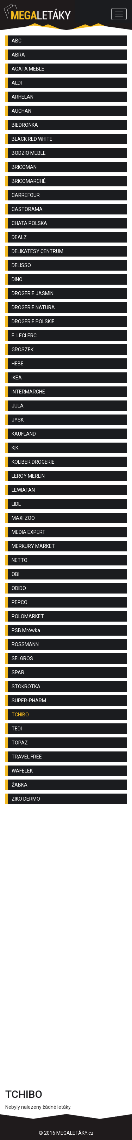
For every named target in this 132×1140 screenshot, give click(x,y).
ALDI (17, 83)
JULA (18, 406)
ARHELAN (22, 97)
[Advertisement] (66, 882)
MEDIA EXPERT (28, 532)
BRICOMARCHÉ (29, 181)
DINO (17, 279)
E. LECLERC (24, 335)
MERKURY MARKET (33, 546)
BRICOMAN (24, 167)
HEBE (18, 363)
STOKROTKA (26, 686)
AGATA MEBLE (28, 69)
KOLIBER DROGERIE (33, 462)
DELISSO (21, 265)
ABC (16, 41)
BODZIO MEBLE (29, 153)
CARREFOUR (26, 195)
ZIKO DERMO (26, 799)
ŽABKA (19, 785)
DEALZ (19, 237)
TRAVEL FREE (27, 757)
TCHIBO (20, 714)
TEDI (17, 728)
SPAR (18, 672)
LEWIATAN (23, 490)
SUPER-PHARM (29, 700)
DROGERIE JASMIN (33, 293)
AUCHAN (21, 111)
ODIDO (19, 588)
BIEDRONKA (25, 125)
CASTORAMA (27, 209)
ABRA (18, 55)
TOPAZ (20, 742)
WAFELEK (22, 771)
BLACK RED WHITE (32, 139)
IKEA (17, 377)
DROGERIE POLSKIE (33, 321)
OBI (15, 574)
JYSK (18, 420)
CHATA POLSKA (29, 223)
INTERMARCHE (28, 392)
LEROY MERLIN (28, 476)
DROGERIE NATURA (33, 307)
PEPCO (19, 602)
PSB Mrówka (26, 630)
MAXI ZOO (23, 518)
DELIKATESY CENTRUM (37, 251)
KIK (15, 448)
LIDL (16, 504)
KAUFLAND (24, 434)
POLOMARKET (28, 616)
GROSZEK (22, 349)
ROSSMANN (25, 644)
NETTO (19, 560)
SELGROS (22, 658)
